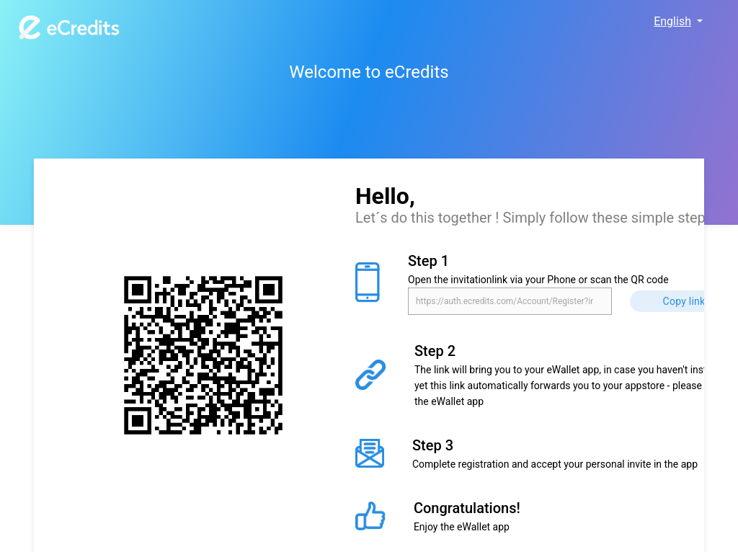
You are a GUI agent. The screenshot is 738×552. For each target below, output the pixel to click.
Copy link (684, 301)
